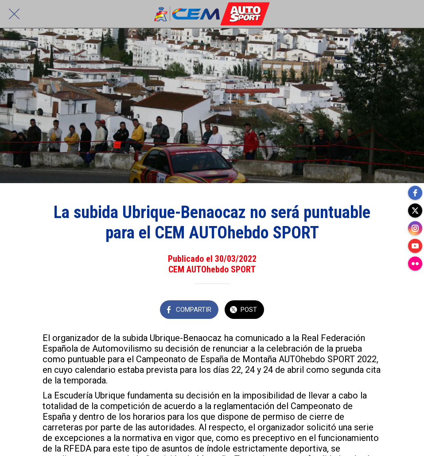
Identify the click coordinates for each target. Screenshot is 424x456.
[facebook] (415, 193)
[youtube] (415, 246)
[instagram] (415, 228)
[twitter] (415, 210)
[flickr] (415, 264)
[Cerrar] (14, 14)
